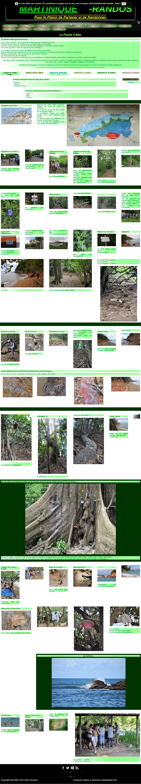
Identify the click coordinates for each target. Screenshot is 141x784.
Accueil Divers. (10, 26)
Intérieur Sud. (78, 26)
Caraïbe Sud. (9, 29)
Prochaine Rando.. (42, 29)
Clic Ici (131, 82)
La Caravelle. (125, 26)
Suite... (118, 4)
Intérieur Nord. (43, 26)
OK (124, 4)
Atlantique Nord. (109, 26)
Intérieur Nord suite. (61, 26)
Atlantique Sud (24, 29)
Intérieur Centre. (27, 26)
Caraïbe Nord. (93, 26)
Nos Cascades (58, 29)
